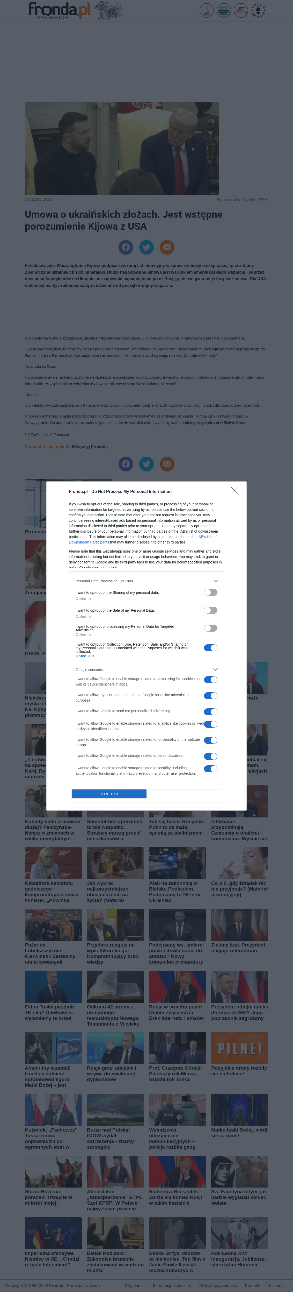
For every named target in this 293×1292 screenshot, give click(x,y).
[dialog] (146, 646)
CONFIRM (109, 794)
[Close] (236, 492)
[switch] (210, 592)
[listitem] (146, 581)
